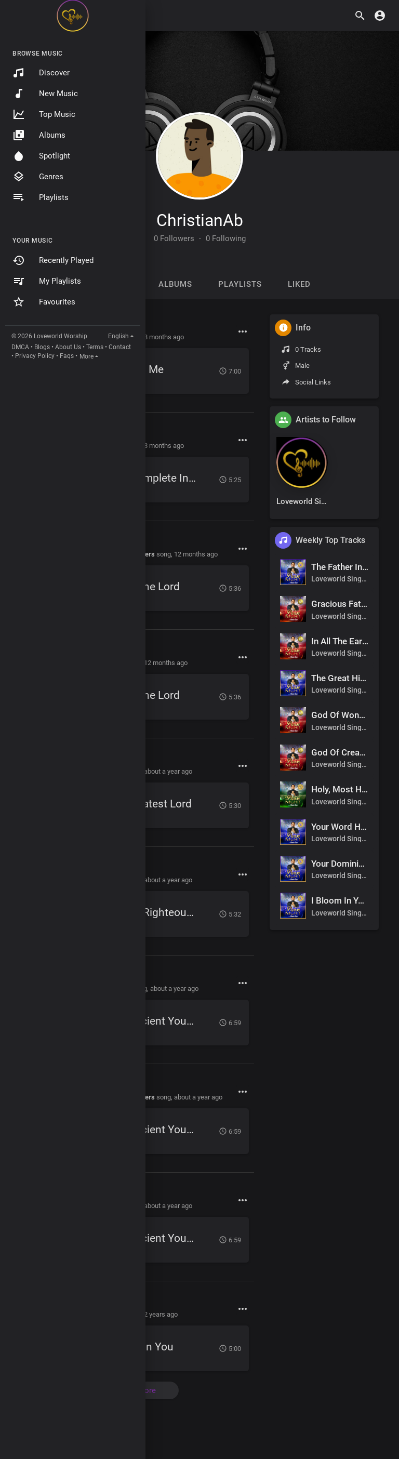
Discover (41, 73)
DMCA (20, 347)
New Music (45, 93)
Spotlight (41, 156)
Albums (38, 135)
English (118, 336)
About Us (68, 347)
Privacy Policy (35, 356)
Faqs (67, 356)
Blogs (42, 347)
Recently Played (53, 260)
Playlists (40, 197)
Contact (120, 347)
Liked (299, 284)
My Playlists (46, 281)
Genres (37, 176)
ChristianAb (199, 220)
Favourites (43, 302)
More (86, 356)
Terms (94, 347)
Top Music (43, 114)
